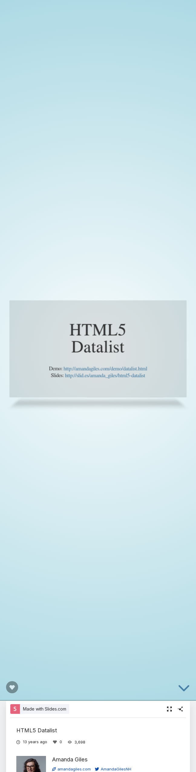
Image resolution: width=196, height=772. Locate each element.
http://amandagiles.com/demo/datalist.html (105, 368)
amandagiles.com (71, 769)
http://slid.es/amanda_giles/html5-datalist (105, 375)
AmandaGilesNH (113, 769)
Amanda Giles (70, 759)
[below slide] (183, 689)
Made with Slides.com (44, 708)
